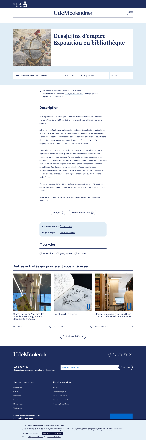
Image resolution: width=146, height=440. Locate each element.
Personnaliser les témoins (31, 433)
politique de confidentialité (35, 437)
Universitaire (17, 392)
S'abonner (125, 371)
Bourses (16, 404)
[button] (130, 15)
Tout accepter (58, 433)
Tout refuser (46, 433)
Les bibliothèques (67, 236)
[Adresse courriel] (89, 371)
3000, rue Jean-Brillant (75, 98)
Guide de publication (60, 400)
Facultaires (17, 400)
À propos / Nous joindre (61, 408)
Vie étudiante (17, 412)
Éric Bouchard (66, 230)
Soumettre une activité (61, 404)
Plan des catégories (59, 396)
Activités (56, 392)
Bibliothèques (18, 408)
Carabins (16, 396)
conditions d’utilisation (54, 437)
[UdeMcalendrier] (73, 15)
